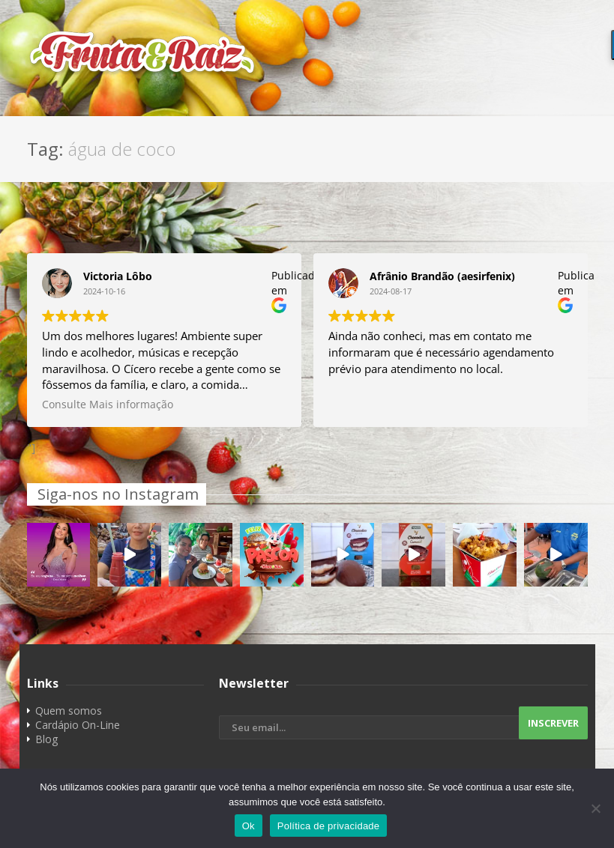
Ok (248, 826)
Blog (46, 739)
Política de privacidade (328, 826)
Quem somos (68, 710)
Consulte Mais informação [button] (107, 404)
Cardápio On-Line (77, 725)
